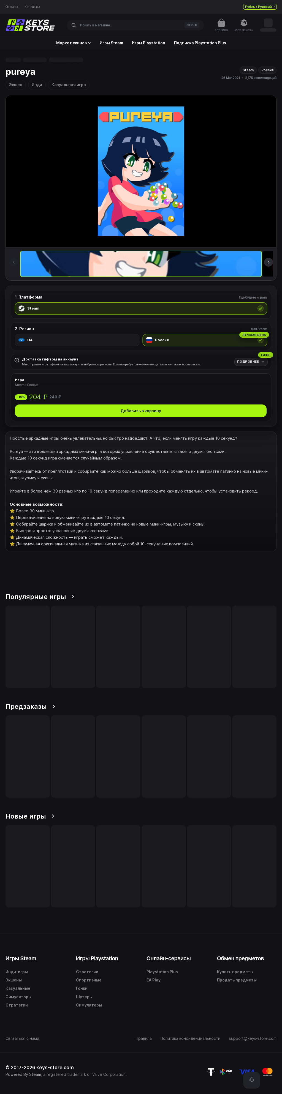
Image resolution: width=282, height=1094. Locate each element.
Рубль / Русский (260, 7)
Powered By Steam (23, 1074)
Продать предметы (237, 980)
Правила (144, 1038)
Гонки (82, 988)
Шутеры (84, 996)
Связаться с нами (22, 1038)
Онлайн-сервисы (169, 958)
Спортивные (89, 980)
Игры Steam (111, 43)
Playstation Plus (162, 971)
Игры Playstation (148, 43)
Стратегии (17, 1005)
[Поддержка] (251, 1080)
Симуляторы (18, 996)
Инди (37, 84)
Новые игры (30, 816)
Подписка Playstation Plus (200, 43)
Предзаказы (30, 706)
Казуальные (18, 988)
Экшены (14, 980)
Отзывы (12, 7)
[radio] (141, 308)
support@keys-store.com (252, 1038)
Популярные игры (40, 597)
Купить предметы (235, 971)
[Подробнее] (251, 362)
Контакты (32, 7)
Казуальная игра (68, 84)
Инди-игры (17, 971)
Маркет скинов (73, 43)
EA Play (154, 980)
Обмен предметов (240, 958)
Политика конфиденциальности (190, 1038)
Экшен (15, 84)
